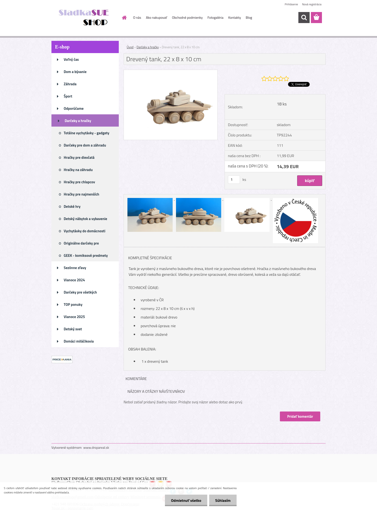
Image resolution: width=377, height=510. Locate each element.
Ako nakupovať (156, 17)
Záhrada (70, 84)
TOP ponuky (73, 304)
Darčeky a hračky (78, 120)
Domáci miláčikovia (79, 341)
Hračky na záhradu (78, 169)
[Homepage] (124, 17)
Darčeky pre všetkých (80, 292)
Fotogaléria (215, 17)
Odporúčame (74, 108)
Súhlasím (223, 500)
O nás (137, 17)
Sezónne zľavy (75, 267)
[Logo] (84, 18)
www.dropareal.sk (96, 447)
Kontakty (234, 17)
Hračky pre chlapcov (79, 182)
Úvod (130, 47)
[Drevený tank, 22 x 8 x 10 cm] (170, 72)
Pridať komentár (300, 416)
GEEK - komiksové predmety (86, 255)
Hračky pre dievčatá (79, 157)
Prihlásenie (291, 4)
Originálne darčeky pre (81, 243)
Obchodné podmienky (187, 17)
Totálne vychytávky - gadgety (86, 133)
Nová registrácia (311, 4)
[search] (303, 17)
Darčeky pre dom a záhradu (85, 145)
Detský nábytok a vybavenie (85, 218)
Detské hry (72, 206)
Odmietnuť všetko (186, 500)
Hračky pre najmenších (81, 194)
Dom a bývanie (75, 71)
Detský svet (73, 329)
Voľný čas (71, 59)
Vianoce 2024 (74, 280)
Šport (68, 96)
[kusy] (234, 179)
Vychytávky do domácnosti (84, 231)
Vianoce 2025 (74, 317)
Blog (249, 17)
